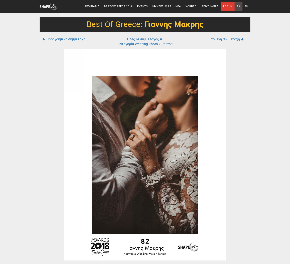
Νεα (178, 6)
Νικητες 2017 (161, 6)
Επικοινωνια (210, 6)
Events (142, 6)
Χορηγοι (191, 6)
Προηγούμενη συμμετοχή (63, 39)
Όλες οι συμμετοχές (145, 39)
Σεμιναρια (92, 6)
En (246, 6)
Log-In (227, 6)
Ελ (238, 6)
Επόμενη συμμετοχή (226, 39)
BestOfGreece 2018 (118, 6)
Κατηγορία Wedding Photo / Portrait (145, 44)
